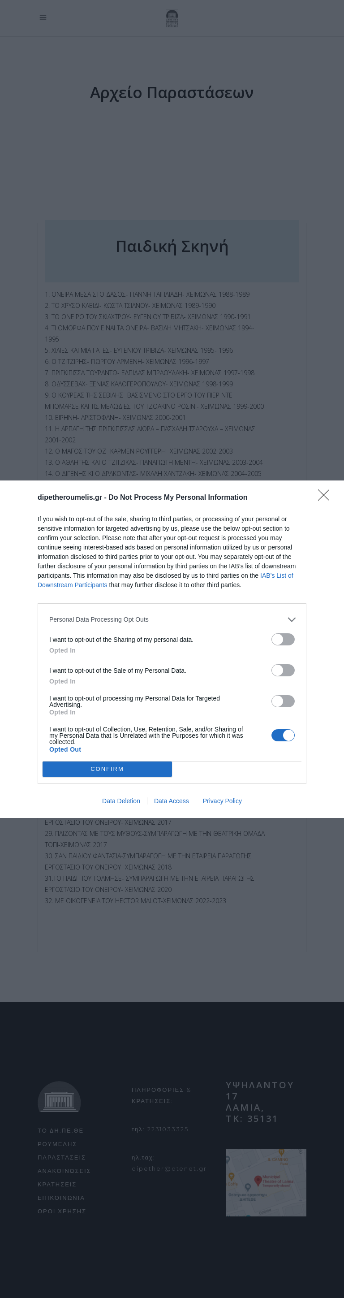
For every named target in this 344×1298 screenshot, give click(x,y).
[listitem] (172, 619)
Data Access (171, 801)
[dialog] (172, 649)
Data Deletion (121, 801)
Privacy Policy (222, 801)
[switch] (283, 639)
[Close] (326, 497)
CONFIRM (107, 769)
